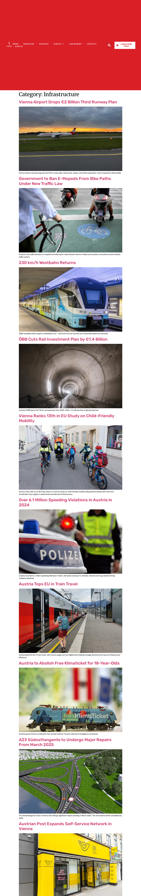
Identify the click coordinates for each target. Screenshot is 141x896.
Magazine (28, 44)
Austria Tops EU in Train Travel (48, 583)
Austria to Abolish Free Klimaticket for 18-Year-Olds (69, 663)
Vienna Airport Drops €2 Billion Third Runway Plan (68, 102)
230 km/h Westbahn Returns (47, 262)
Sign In (19, 46)
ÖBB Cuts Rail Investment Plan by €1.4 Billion (63, 339)
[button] (109, 45)
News (15, 44)
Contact (92, 44)
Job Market (75, 44)
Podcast (44, 44)
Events (59, 44)
